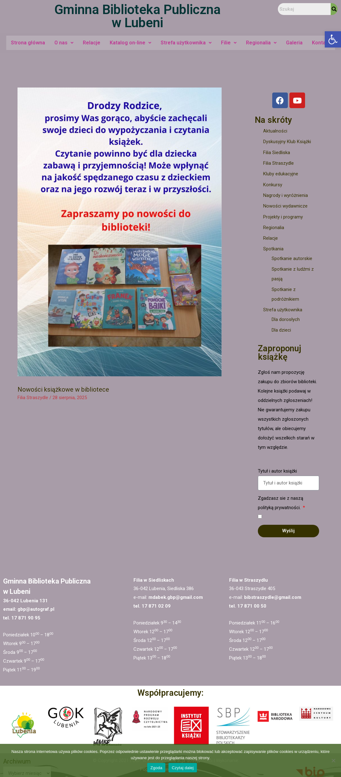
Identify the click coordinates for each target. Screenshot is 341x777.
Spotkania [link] (273, 247)
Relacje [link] (91, 43)
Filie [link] (229, 43)
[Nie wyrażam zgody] (333, 760)
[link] (333, 39)
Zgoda (156, 767)
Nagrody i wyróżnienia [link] (285, 194)
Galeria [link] (294, 43)
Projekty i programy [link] (283, 215)
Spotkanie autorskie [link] (292, 256)
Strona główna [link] (28, 43)
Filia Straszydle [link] (33, 397)
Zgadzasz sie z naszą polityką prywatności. (280, 499)
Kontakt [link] (321, 43)
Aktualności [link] (275, 131)
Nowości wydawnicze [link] (285, 205)
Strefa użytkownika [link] (186, 43)
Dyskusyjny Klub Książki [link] (287, 141)
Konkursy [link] (272, 184)
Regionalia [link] (261, 43)
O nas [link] (63, 43)
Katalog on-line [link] (130, 43)
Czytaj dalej (182, 767)
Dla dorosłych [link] (286, 316)
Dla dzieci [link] (281, 326)
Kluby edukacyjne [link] (280, 173)
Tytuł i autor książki (277, 467)
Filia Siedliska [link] (276, 152)
